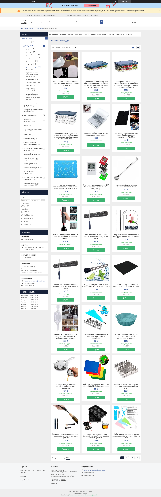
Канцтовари (29, 64)
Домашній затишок (31, 55)
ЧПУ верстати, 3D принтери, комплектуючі (33, 178)
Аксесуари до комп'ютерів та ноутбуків (33, 110)
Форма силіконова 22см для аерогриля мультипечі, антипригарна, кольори (126, 336)
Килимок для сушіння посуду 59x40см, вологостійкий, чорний (126, 285)
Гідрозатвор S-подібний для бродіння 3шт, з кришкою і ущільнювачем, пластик (65, 336)
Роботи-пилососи (31, 79)
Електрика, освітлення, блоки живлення (31, 184)
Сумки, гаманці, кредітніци (30, 89)
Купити (66, 97)
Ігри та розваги (30, 61)
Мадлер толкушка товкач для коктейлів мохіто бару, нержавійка (96, 285)
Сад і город (29, 85)
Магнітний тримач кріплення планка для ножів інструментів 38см (65, 286)
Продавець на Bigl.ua (80, 493)
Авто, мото (27, 42)
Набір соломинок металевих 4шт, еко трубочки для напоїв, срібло (126, 236)
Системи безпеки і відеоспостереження (30, 143)
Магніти (28, 70)
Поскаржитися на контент (76, 495)
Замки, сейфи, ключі (32, 58)
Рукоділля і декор (31, 82)
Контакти (120, 34)
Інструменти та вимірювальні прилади (33, 105)
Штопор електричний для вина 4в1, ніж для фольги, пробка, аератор (65, 236)
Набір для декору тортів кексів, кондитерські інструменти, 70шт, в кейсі (126, 436)
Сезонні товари (29, 139)
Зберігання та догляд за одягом (33, 98)
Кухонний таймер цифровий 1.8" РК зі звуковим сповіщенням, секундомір (96, 187)
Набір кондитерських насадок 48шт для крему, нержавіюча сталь (126, 386)
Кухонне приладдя (31, 67)
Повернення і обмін (98, 34)
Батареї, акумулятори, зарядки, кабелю (31, 159)
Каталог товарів (66, 34)
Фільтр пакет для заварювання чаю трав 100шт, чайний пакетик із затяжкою (66, 83)
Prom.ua (90, 491)
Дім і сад (40, 28)
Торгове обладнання (30, 154)
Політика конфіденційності (92, 495)
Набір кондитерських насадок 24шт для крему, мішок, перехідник (96, 336)
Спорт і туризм (28, 164)
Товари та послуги (29, 28)
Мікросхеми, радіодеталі (28, 120)
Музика (26, 125)
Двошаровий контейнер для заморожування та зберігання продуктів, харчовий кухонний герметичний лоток (126, 84)
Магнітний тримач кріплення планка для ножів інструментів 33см (96, 236)
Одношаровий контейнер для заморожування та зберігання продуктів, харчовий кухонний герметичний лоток (96, 84)
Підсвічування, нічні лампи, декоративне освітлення (32, 74)
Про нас (129, 34)
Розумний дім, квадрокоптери (30, 93)
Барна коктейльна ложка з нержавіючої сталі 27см (126, 186)
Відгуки (111, 34)
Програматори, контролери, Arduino (33, 130)
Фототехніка (28, 135)
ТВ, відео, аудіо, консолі (29, 172)
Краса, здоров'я (29, 115)
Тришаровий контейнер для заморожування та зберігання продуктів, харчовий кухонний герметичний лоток (66, 136)
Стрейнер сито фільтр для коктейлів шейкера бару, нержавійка (65, 386)
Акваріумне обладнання (31, 168)
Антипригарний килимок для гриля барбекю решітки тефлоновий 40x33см (126, 135)
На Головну (53, 34)
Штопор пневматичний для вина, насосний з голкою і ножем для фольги (65, 436)
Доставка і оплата (82, 34)
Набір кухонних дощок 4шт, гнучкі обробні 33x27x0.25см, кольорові (95, 385)
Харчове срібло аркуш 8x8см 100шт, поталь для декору (96, 134)
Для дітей (29, 49)
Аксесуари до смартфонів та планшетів (33, 149)
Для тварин (29, 52)
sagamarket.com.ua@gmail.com (35, 281)
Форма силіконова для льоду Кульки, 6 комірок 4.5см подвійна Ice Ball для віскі (96, 436)
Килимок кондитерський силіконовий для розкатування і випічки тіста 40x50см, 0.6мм (65, 187)
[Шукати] (101, 22)
